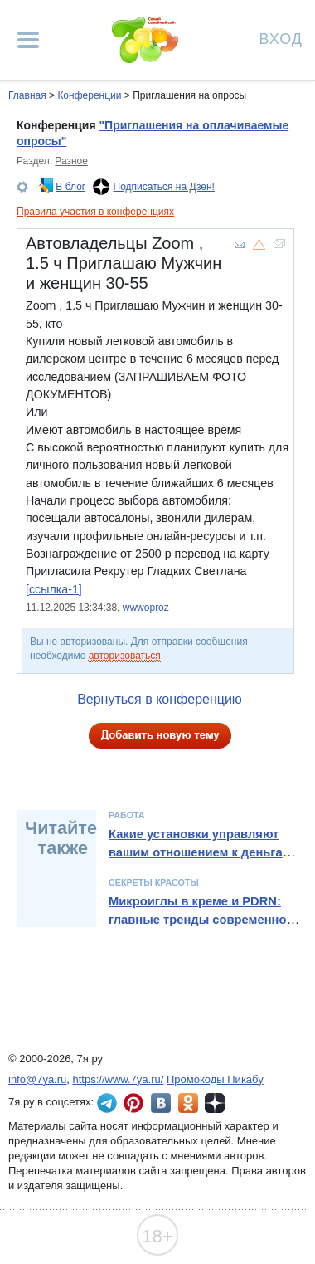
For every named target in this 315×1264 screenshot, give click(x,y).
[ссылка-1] (54, 589)
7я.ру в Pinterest (133, 1103)
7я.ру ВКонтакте (161, 1103)
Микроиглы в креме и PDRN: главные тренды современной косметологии (201, 920)
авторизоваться (125, 655)
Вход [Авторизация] (281, 37)
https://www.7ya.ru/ (118, 1079)
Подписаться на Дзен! (164, 187)
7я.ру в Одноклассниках (188, 1103)
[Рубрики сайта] (28, 39)
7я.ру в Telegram (107, 1103)
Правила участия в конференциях (95, 211)
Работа (127, 815)
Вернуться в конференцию (159, 699)
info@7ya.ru (37, 1079)
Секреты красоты (154, 882)
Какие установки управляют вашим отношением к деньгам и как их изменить (206, 852)
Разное (71, 161)
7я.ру (215, 1103)
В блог (70, 187)
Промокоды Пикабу (215, 1079)
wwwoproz (146, 607)
